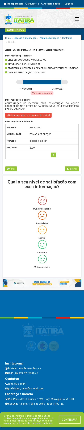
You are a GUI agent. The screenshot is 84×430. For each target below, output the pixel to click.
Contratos (67, 38)
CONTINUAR (69, 419)
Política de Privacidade (28, 421)
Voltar (11, 169)
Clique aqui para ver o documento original (28, 115)
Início (8, 38)
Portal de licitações (49, 38)
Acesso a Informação (25, 38)
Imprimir (72, 169)
